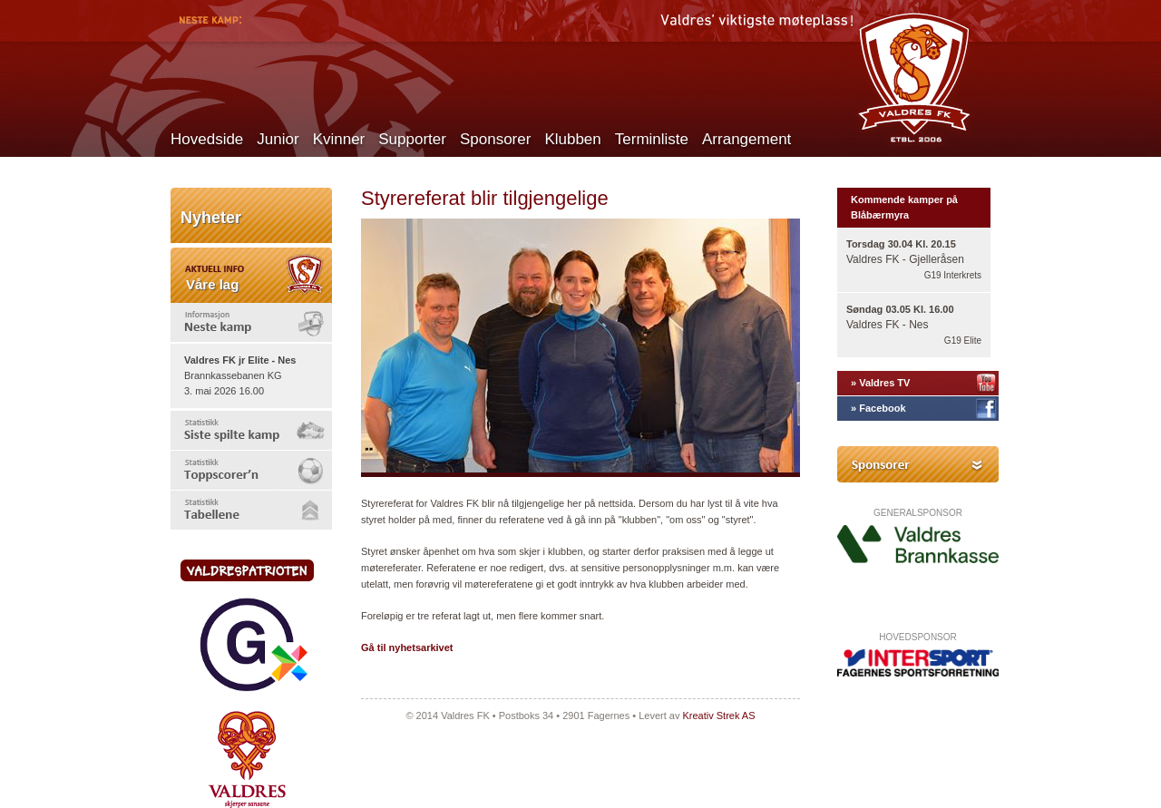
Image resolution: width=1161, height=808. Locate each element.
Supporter (412, 139)
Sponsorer (495, 139)
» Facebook (878, 408)
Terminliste (651, 139)
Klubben (572, 139)
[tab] (251, 322)
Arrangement (746, 139)
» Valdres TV (880, 382)
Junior (277, 139)
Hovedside (207, 139)
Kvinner (339, 139)
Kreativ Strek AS (718, 715)
